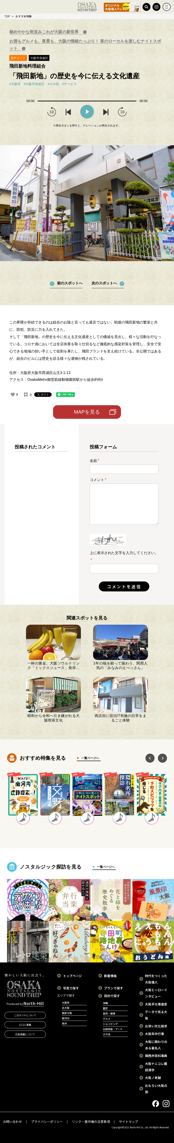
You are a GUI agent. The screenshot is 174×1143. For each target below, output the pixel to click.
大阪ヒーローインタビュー (156, 993)
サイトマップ (128, 1121)
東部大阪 (67, 1013)
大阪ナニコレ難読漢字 (156, 1066)
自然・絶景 (109, 1013)
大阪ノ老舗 (153, 1077)
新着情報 (110, 976)
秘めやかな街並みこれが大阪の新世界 (44, 32)
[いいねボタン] (12, 394)
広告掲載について (25, 1034)
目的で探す (112, 995)
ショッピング (110, 1024)
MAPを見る (87, 412)
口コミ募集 (25, 1024)
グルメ (106, 1018)
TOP (7, 16)
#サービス (69, 84)
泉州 (64, 1023)
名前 (95, 460)
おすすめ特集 (23, 16)
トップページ (72, 976)
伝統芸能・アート (113, 1029)
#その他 (53, 84)
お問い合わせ (12, 1121)
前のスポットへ (69, 283)
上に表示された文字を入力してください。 (124, 553)
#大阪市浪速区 (34, 84)
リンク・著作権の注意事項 (91, 1121)
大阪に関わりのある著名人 (156, 1044)
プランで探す (113, 988)
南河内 (65, 1018)
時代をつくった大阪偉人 (156, 979)
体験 (105, 1003)
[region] (42, 518)
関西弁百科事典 (156, 1055)
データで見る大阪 (156, 1015)
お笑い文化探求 (156, 1026)
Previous (150, 758)
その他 (106, 1034)
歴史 (105, 1008)
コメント (98, 480)
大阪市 (65, 1002)
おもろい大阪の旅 (156, 1088)
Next (162, 758)
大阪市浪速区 (39, 58)
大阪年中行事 (154, 1033)
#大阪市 (15, 84)
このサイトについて (25, 1015)
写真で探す (71, 988)
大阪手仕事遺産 (156, 1004)
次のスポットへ (104, 283)
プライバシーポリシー (47, 1121)
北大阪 (65, 1008)
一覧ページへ (89, 758)
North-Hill (33, 1003)
